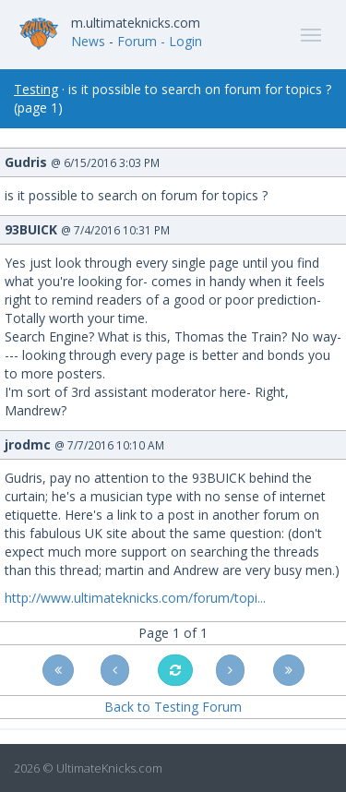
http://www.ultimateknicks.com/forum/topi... (135, 597)
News (88, 41)
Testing (36, 89)
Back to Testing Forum (173, 706)
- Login (181, 41)
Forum (137, 41)
